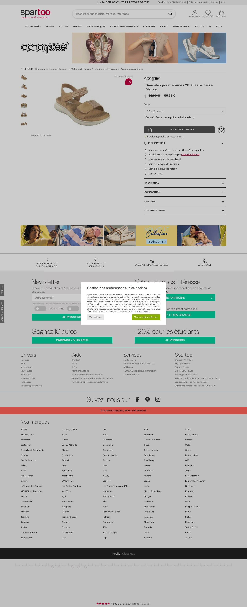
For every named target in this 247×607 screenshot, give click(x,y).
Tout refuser (95, 317)
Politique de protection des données (133, 311)
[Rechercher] (170, 14)
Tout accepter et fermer (146, 317)
